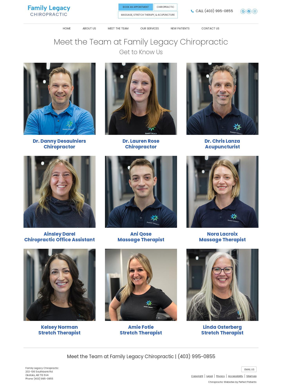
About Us (89, 28)
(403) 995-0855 (218, 10)
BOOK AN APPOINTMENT (136, 7)
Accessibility (235, 376)
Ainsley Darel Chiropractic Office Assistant (59, 237)
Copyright (197, 376)
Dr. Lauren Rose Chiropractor (141, 144)
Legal (209, 376)
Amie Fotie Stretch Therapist (141, 330)
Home (67, 28)
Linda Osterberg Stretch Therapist (222, 330)
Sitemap (251, 376)
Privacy (220, 376)
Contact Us (210, 28)
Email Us (249, 369)
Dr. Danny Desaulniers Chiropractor (59, 144)
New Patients (180, 28)
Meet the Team (118, 28)
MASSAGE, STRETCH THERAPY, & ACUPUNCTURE (148, 14)
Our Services (149, 28)
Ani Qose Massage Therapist (141, 237)
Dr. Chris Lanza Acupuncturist (222, 144)
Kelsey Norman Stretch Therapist (59, 330)
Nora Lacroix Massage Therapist (222, 237)
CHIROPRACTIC (165, 7)
